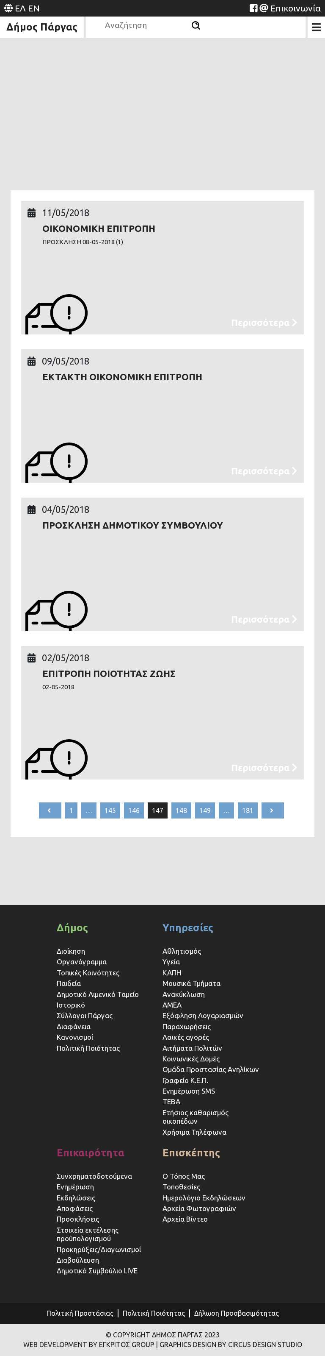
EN (34, 8)
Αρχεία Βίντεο (185, 1219)
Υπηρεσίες (187, 927)
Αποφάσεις (75, 1208)
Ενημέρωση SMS (188, 1091)
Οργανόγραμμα (82, 962)
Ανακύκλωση (183, 994)
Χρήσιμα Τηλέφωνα (194, 1132)
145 (110, 810)
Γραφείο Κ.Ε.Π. (185, 1080)
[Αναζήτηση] (196, 25)
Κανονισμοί (75, 1037)
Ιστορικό (71, 1005)
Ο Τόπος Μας (183, 1176)
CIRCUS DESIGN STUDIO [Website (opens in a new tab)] (265, 1344)
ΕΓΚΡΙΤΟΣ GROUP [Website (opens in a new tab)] (126, 1344)
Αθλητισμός (181, 951)
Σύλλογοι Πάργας (85, 1015)
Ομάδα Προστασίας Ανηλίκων (210, 1069)
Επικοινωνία (295, 8)
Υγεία (171, 962)
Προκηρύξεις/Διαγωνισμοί (99, 1249)
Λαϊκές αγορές (185, 1037)
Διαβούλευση (78, 1260)
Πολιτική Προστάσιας (80, 1313)
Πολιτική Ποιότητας (88, 1048)
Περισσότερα (264, 322)
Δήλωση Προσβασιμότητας (236, 1313)
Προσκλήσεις (78, 1219)
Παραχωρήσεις (187, 1026)
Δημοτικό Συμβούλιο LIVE (97, 1271)
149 (205, 810)
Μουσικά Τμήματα (191, 983)
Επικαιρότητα (90, 1152)
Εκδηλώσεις (76, 1198)
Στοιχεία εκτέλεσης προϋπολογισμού (87, 1234)
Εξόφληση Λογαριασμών (202, 1015)
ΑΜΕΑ (172, 1005)
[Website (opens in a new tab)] (253, 8)
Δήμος (72, 927)
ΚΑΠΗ (171, 973)
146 (134, 810)
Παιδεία (69, 983)
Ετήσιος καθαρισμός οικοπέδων (195, 1116)
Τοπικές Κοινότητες (88, 973)
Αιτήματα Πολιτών (192, 1048)
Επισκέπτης (191, 1152)
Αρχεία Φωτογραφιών (199, 1208)
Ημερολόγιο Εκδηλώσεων (203, 1198)
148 (181, 810)
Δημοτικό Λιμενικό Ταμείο (98, 994)
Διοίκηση (71, 951)
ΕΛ (20, 8)
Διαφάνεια (74, 1026)
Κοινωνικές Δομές (191, 1059)
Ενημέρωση (75, 1187)
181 (247, 810)
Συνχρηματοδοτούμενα (94, 1176)
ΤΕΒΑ (171, 1101)
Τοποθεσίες (181, 1187)
